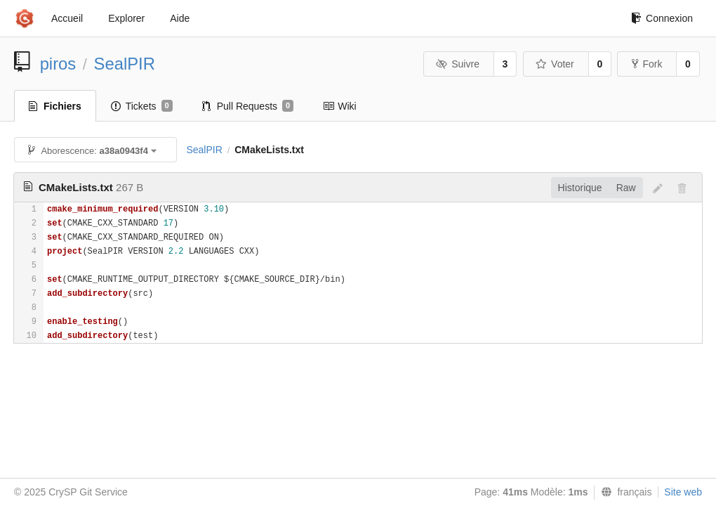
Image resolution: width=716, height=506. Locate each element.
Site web (683, 492)
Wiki (339, 106)
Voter (555, 64)
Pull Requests (248, 106)
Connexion (662, 18)
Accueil (67, 18)
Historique (580, 187)
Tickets (142, 106)
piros (58, 63)
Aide (180, 18)
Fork (647, 64)
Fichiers (55, 106)
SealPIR (124, 63)
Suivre (457, 64)
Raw (626, 187)
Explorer (126, 18)
